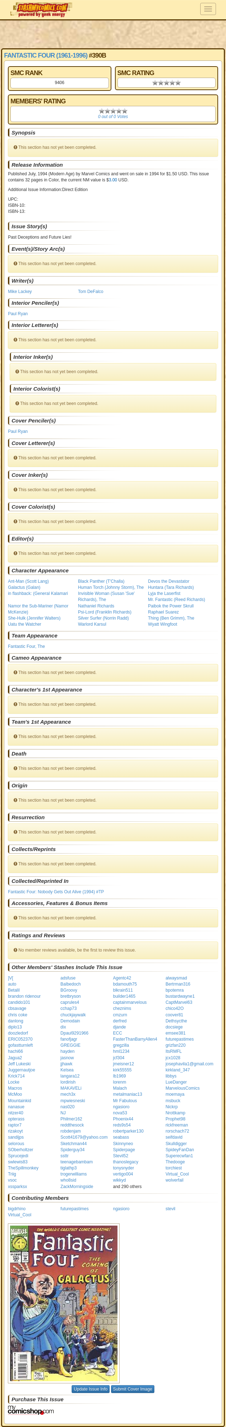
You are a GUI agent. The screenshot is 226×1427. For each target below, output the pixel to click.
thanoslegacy (126, 1161)
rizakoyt (15, 1131)
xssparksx (17, 1186)
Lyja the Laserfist (164, 593)
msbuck (172, 1100)
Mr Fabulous (125, 1100)
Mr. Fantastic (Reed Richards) (176, 599)
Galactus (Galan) (24, 587)
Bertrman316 (177, 984)
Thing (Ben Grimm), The (171, 618)
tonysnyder (123, 1168)
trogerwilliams (74, 1174)
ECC (117, 1033)
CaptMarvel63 (178, 1002)
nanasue (16, 1106)
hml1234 (121, 1051)
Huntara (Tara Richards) (171, 587)
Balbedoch (71, 984)
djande (119, 1027)
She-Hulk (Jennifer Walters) (34, 618)
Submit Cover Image (132, 1389)
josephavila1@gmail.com (189, 1063)
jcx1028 (172, 1057)
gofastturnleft (20, 1045)
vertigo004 (123, 1174)
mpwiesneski (73, 1100)
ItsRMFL (173, 1051)
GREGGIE (71, 1045)
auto (12, 984)
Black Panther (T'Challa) (101, 581)
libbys (171, 1076)
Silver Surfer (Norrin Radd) (103, 618)
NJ (63, 1112)
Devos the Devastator (168, 581)
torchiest (173, 1168)
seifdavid (173, 1137)
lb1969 (119, 1076)
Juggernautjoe (21, 1069)
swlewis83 (18, 1161)
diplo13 (15, 1027)
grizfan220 (175, 1045)
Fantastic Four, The (26, 646)
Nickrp (171, 1106)
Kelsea (67, 1069)
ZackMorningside (77, 1186)
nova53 (120, 1112)
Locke (13, 1082)
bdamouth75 (125, 984)
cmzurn (120, 1014)
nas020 (67, 1106)
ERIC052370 (20, 1039)
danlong (15, 1020)
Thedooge (175, 1161)
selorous (16, 1143)
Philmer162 (71, 1118)
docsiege (174, 1027)
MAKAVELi (71, 1088)
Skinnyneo (123, 1143)
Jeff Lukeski (19, 1063)
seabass (121, 1137)
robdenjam (71, 1131)
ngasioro (121, 1106)
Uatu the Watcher (24, 624)
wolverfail (174, 1180)
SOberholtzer (20, 1149)
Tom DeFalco (91, 291)
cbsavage (17, 1008)
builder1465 (124, 996)
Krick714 (16, 1076)
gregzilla (121, 1045)
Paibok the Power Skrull (170, 606)
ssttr (65, 1155)
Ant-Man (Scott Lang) (28, 581)
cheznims (122, 1008)
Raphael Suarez (163, 612)
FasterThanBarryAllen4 (135, 1039)
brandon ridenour (24, 996)
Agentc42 (122, 978)
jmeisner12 (123, 1063)
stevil (170, 1208)
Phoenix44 (123, 1118)
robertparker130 (128, 1131)
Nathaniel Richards (96, 606)
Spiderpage (124, 1149)
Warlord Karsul (92, 624)
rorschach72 (177, 1131)
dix (63, 1027)
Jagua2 (15, 1057)
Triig (12, 1174)
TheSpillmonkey (23, 1168)
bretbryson (71, 996)
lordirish (68, 1082)
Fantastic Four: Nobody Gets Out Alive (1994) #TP (56, 891)
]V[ (10, 978)
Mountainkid (19, 1100)
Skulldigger (176, 1143)
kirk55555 (122, 1069)
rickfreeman (176, 1125)
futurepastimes (179, 1039)
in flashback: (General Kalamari (38, 593)
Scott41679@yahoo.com (84, 1137)
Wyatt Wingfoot (162, 624)
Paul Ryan (18, 313)
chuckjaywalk (73, 1014)
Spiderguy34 (73, 1149)
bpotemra (174, 990)
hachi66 (15, 1051)
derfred (120, 1020)
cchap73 (69, 1008)
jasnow (67, 1057)
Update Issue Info (90, 1389)
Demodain (70, 1020)
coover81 (174, 1014)
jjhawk (66, 1063)
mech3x (68, 1094)
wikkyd (119, 1180)
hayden (67, 1051)
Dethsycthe (176, 1020)
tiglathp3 (69, 1168)
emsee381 (175, 1033)
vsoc (12, 1180)
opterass (16, 1118)
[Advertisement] (113, 34)
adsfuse (68, 978)
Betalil (14, 990)
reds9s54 (122, 1125)
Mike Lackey (20, 291)
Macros (15, 1088)
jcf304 (119, 1057)
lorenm (119, 1082)
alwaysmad (176, 978)
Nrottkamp (175, 1112)
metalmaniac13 (127, 1094)
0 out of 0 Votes (113, 116)
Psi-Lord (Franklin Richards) (104, 612)
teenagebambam (77, 1161)
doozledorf (18, 1033)
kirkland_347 (177, 1069)
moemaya (174, 1094)
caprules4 (70, 1002)
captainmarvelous (130, 1002)
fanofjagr (69, 1039)
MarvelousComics (182, 1088)
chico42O (174, 1008)
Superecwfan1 (179, 1155)
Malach (120, 1088)
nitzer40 (15, 1112)
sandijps (16, 1137)
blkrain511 (123, 990)
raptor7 (14, 1125)
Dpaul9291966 (74, 1033)
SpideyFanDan (179, 1149)
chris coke (17, 1014)
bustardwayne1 (179, 996)
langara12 (70, 1076)
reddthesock (72, 1125)
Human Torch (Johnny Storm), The (111, 587)
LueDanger (176, 1082)
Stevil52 (121, 1155)
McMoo (15, 1094)
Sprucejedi (18, 1155)
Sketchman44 (74, 1143)
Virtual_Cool (177, 1174)
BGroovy (69, 990)
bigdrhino (16, 1208)
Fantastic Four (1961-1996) (45, 55)
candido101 (19, 1002)
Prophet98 (175, 1118)
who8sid (68, 1180)
